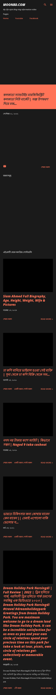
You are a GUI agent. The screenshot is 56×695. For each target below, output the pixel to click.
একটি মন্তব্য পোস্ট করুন (23, 389)
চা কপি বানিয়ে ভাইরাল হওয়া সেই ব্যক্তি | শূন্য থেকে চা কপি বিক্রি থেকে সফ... (27, 372)
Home (5, 18)
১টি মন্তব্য (17, 688)
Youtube (19, 18)
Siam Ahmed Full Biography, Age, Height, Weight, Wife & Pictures (24, 300)
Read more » (47, 319)
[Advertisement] (28, 51)
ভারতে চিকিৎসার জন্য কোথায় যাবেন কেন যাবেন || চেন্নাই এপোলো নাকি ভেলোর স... (26, 518)
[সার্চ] (45, 4)
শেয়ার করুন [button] (45, 167)
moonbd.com (14, 4)
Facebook (34, 18)
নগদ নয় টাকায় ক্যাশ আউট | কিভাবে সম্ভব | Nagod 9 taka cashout (26, 442)
